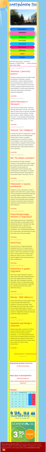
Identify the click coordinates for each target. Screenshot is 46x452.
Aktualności (22, 32)
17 (30, 353)
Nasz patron (22, 44)
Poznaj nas (22, 37)
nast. (32, 353)
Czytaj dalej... (13, 96)
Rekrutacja (22, 50)
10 (21, 353)
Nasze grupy (22, 40)
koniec (34, 353)
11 (22, 353)
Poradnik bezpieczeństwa (23, 366)
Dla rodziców (22, 47)
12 (23, 353)
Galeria (22, 54)
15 (27, 353)
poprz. (17, 353)
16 (28, 353)
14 (26, 353)
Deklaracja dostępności (23, 378)
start (15, 353)
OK (4, 450)
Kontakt (22, 57)
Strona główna (22, 29)
